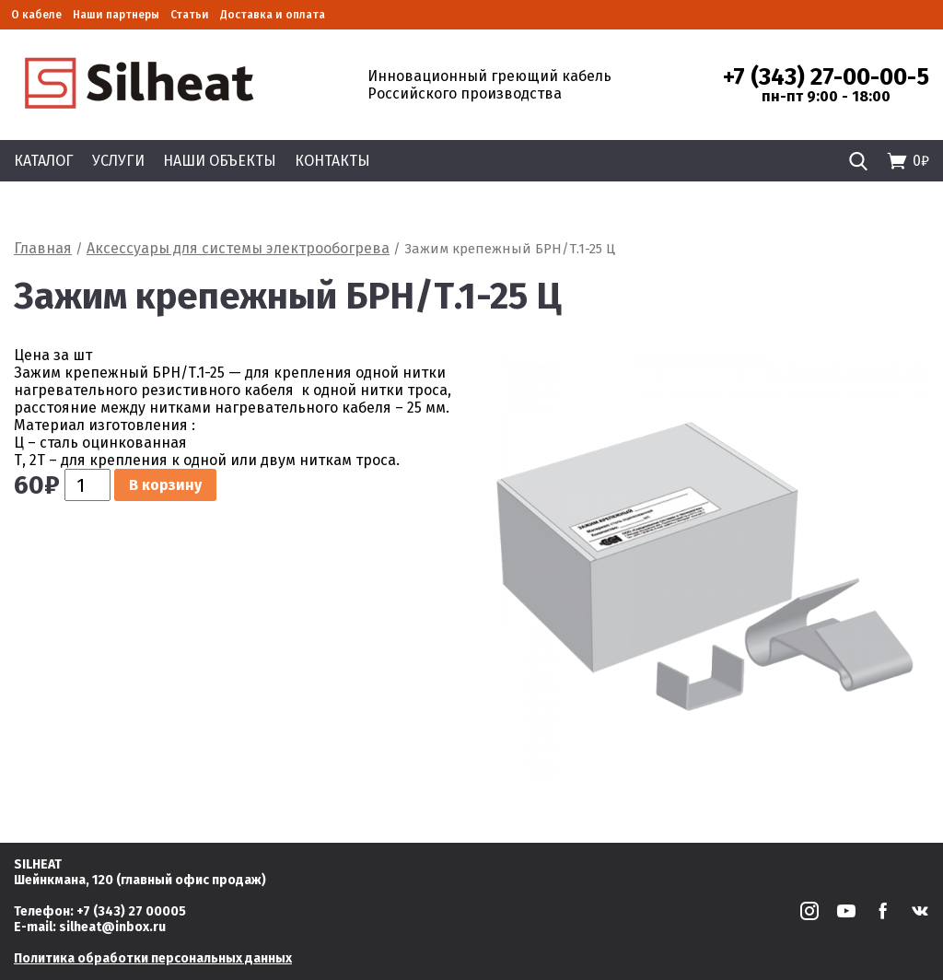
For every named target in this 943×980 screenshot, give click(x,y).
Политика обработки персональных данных (153, 958)
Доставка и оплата (272, 14)
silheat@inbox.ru (112, 927)
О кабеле (36, 14)
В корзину (165, 485)
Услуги (118, 160)
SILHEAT (38, 864)
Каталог (44, 160)
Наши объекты (219, 160)
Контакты (332, 160)
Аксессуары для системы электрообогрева (238, 248)
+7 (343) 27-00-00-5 (826, 77)
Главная (43, 248)
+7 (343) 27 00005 (131, 911)
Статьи (189, 14)
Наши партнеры (116, 14)
